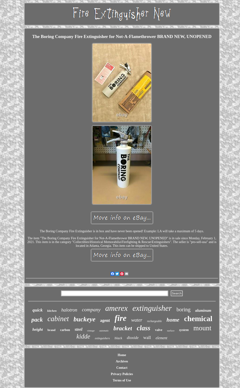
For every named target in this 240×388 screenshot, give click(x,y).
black (118, 338)
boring (183, 309)
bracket (122, 328)
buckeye (84, 319)
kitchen (52, 310)
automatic (104, 330)
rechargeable (154, 321)
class (143, 328)
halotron (69, 309)
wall (147, 337)
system (184, 330)
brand (52, 330)
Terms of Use (122, 380)
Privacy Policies (122, 374)
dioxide (133, 337)
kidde (83, 336)
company (91, 309)
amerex (116, 308)
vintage (91, 330)
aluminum (203, 310)
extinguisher (152, 308)
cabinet (58, 319)
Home (122, 355)
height (37, 329)
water (136, 320)
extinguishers (102, 338)
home (173, 320)
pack (37, 319)
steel (78, 329)
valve (158, 330)
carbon (65, 330)
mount (202, 328)
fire (121, 318)
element (161, 338)
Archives (122, 361)
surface (171, 330)
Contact (121, 367)
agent (105, 320)
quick (37, 310)
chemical (198, 318)
